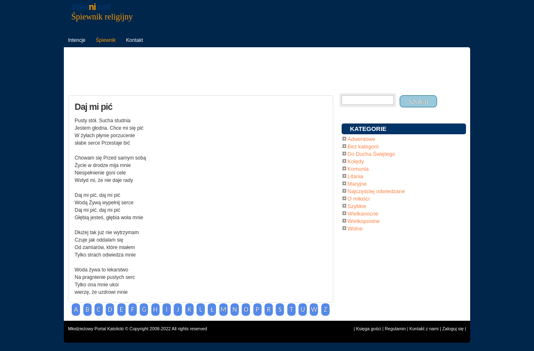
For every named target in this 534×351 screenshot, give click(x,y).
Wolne (355, 228)
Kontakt (134, 40)
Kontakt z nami (424, 328)
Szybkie (357, 206)
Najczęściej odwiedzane (376, 191)
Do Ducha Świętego (371, 154)
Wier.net (90, 7)
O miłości (358, 199)
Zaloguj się (453, 328)
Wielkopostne (363, 221)
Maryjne (357, 184)
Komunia (358, 169)
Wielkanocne (362, 214)
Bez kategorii (363, 146)
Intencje (76, 40)
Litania (355, 176)
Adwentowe (361, 139)
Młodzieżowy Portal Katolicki (96, 328)
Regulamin (395, 328)
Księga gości (368, 328)
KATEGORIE (368, 128)
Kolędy (355, 161)
